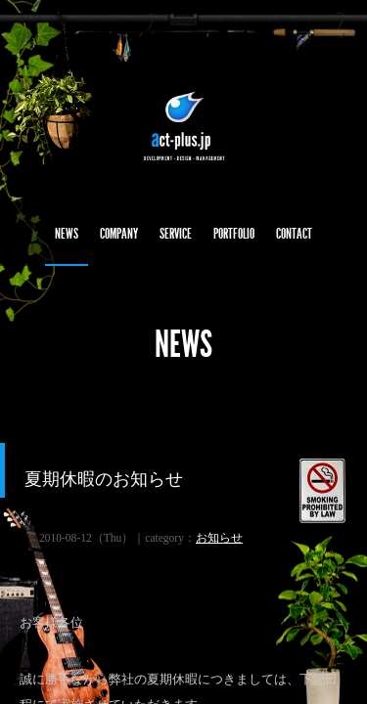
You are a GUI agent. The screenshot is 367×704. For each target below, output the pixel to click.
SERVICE (176, 233)
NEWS (66, 233)
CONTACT (294, 233)
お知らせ (219, 538)
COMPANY (119, 233)
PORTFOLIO (233, 233)
